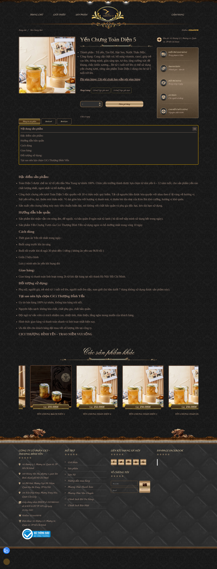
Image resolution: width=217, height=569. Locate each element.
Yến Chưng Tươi (36, 30)
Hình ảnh (48, 121)
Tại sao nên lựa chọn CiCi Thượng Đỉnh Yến (45, 160)
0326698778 (193, 30)
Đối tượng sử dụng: (31, 155)
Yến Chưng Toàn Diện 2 (160, 434)
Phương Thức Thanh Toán (80, 507)
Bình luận (64, 121)
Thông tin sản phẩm (29, 121)
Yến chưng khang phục (21, 434)
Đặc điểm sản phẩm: (32, 135)
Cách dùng (26, 145)
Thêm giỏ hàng (124, 104)
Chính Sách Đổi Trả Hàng (81, 519)
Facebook (163, 482)
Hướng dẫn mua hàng (79, 501)
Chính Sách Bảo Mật (78, 525)
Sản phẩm (73, 489)
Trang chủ (22, 30)
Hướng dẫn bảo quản (32, 140)
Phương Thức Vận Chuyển (81, 513)
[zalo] (6, 550)
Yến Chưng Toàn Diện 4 (114, 434)
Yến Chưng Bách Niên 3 (68, 434)
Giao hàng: (26, 150)
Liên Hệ (72, 495)
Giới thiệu (73, 482)
